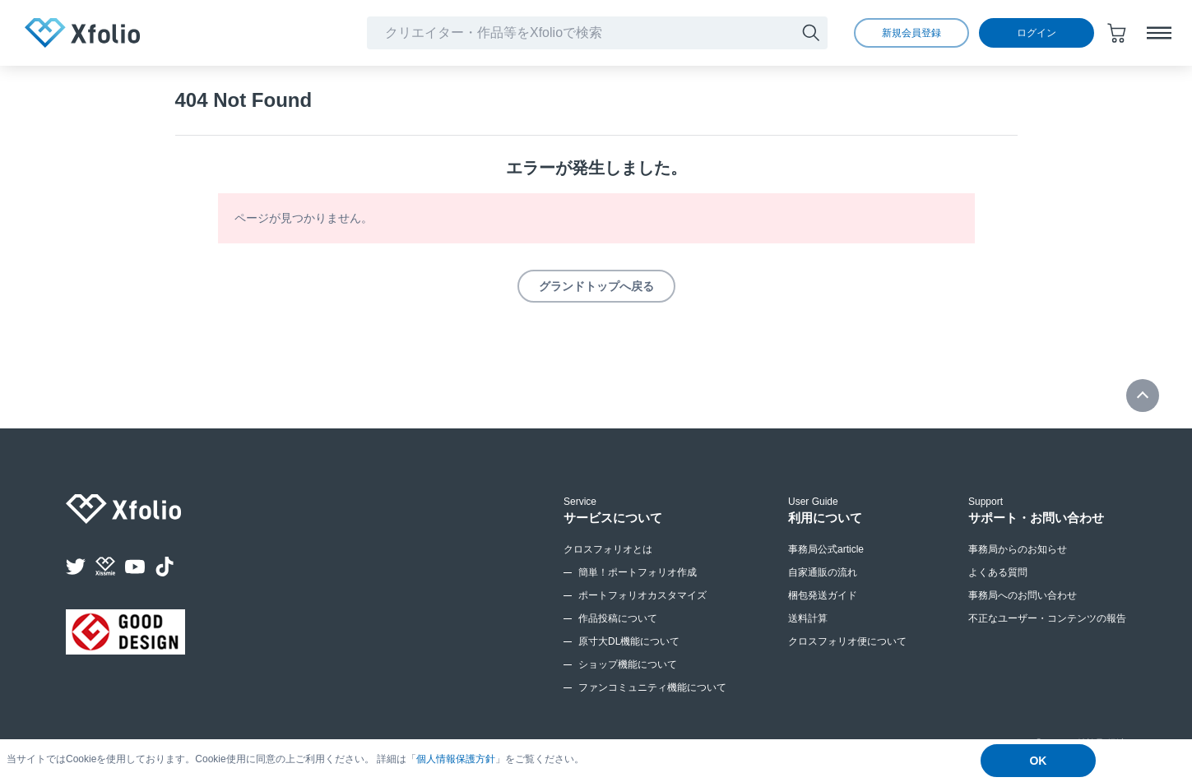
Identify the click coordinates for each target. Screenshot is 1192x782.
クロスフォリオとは (608, 549)
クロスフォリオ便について (847, 641)
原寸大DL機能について (628, 641)
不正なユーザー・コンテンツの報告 (1047, 618)
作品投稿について (617, 618)
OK (1037, 760)
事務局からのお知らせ (1017, 549)
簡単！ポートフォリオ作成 (637, 572)
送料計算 (808, 618)
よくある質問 (997, 572)
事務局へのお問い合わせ (1022, 595)
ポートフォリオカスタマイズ (642, 595)
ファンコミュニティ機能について (652, 687)
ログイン (1036, 33)
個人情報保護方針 (455, 759)
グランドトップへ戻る (596, 286)
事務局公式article (826, 549)
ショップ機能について (627, 664)
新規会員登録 (911, 33)
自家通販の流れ (822, 572)
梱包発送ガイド (822, 595)
